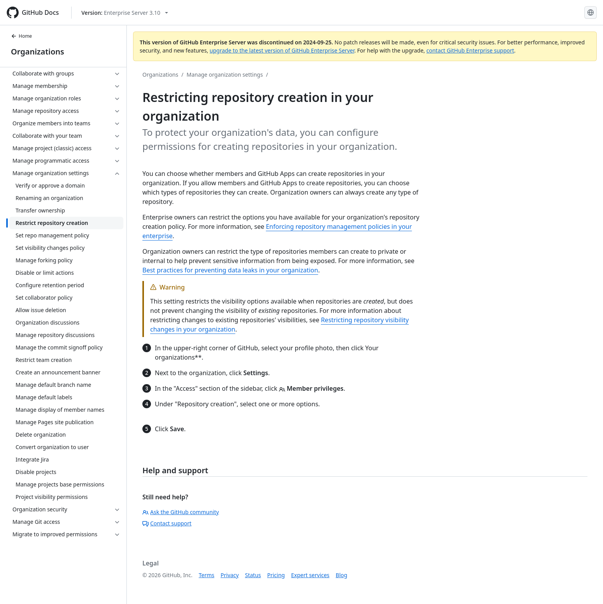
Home (21, 36)
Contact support (166, 523)
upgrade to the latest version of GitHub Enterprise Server (282, 50)
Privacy (230, 575)
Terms (206, 575)
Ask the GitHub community (180, 512)
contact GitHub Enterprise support (470, 50)
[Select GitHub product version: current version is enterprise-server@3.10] (125, 13)
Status (253, 575)
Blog (341, 575)
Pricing (276, 575)
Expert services (310, 575)
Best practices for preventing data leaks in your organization (230, 270)
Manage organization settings (224, 74)
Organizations (37, 51)
